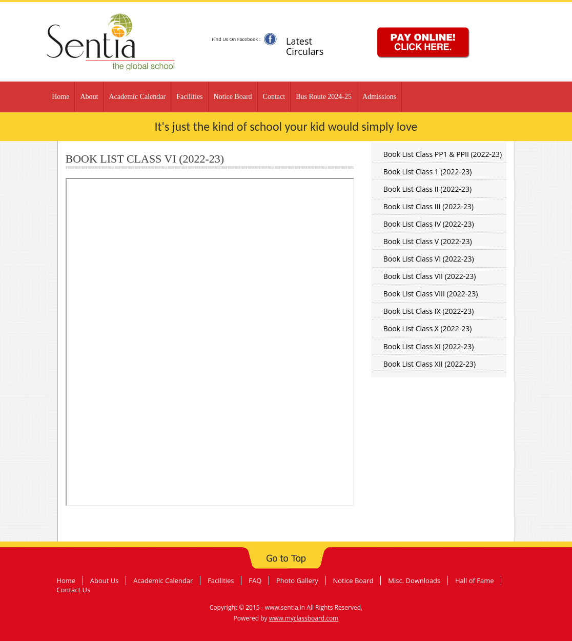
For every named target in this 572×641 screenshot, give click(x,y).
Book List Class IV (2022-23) (428, 224)
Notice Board (233, 97)
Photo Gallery (297, 580)
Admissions (379, 97)
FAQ (255, 580)
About (89, 97)
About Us (104, 580)
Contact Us (73, 589)
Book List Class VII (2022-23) (429, 276)
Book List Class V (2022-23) (427, 241)
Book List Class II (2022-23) (427, 189)
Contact (274, 97)
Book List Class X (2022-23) (427, 328)
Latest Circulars (304, 46)
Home (60, 97)
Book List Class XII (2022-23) (429, 364)
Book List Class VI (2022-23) (428, 259)
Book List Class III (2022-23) (428, 206)
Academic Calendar (137, 97)
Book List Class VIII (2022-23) (430, 293)
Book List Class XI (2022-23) (428, 346)
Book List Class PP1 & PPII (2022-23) (442, 154)
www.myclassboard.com (304, 618)
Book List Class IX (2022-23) (428, 311)
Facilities (189, 97)
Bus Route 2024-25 (324, 97)
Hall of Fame (474, 580)
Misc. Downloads (414, 580)
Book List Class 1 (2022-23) (427, 171)
